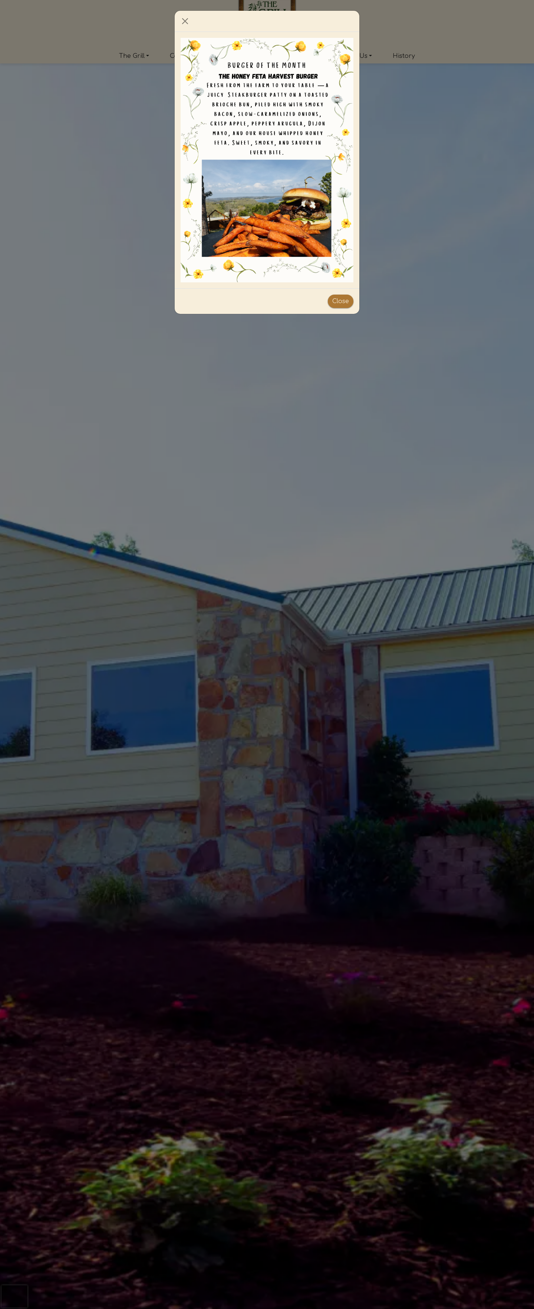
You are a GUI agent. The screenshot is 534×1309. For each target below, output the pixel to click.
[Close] (185, 21)
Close (340, 301)
